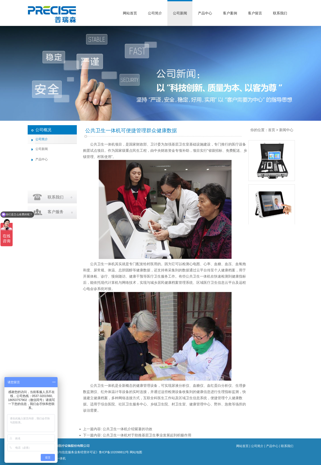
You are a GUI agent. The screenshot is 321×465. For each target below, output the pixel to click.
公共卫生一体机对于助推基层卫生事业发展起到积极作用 (147, 435)
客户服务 (56, 212)
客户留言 (255, 13)
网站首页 (130, 13)
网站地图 (136, 452)
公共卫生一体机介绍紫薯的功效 (127, 429)
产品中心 (205, 13)
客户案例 (230, 13)
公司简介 (155, 13)
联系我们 (280, 13)
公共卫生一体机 (102, 144)
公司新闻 (180, 13)
